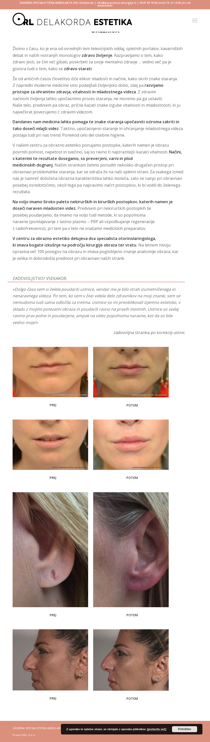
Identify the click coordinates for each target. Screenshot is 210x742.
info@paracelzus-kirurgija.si (116, 3)
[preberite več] (156, 729)
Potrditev (184, 729)
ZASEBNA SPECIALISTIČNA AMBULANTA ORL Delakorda (56, 3)
